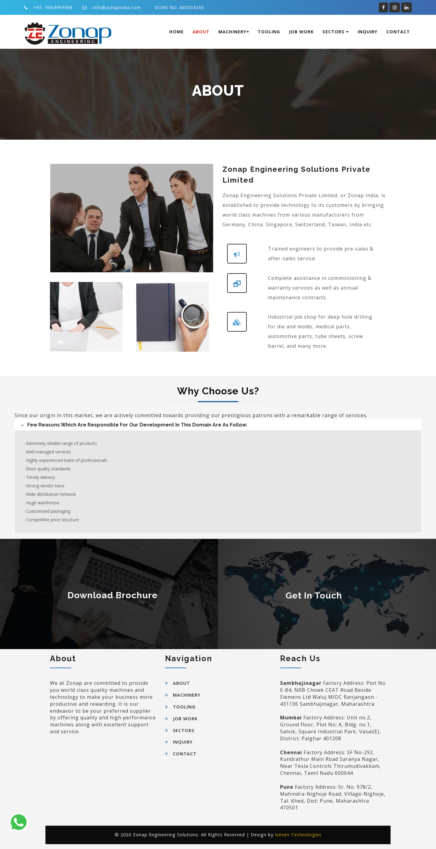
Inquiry (368, 32)
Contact (398, 32)
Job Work (301, 32)
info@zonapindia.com (117, 7)
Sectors (335, 32)
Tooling (269, 32)
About (201, 32)
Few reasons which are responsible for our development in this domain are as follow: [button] (135, 425)
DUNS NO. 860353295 (179, 7)
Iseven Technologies (298, 834)
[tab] (218, 425)
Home (176, 32)
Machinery (233, 32)
